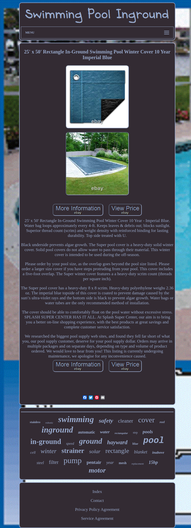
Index (97, 491)
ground (90, 441)
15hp (153, 462)
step (135, 432)
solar (94, 451)
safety (106, 420)
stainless (35, 422)
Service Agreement (97, 518)
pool (153, 441)
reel (162, 422)
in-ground (45, 441)
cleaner (125, 421)
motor (97, 470)
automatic (86, 432)
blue (135, 443)
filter (54, 462)
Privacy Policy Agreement (97, 509)
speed (70, 443)
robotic (49, 422)
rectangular (121, 433)
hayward (117, 442)
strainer (72, 450)
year (110, 462)
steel (40, 463)
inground (57, 429)
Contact (97, 500)
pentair (94, 462)
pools (148, 431)
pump (72, 460)
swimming (76, 419)
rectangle (117, 450)
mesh (123, 463)
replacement (138, 463)
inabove (158, 452)
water (105, 432)
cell (33, 452)
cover (146, 420)
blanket (140, 451)
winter (48, 451)
